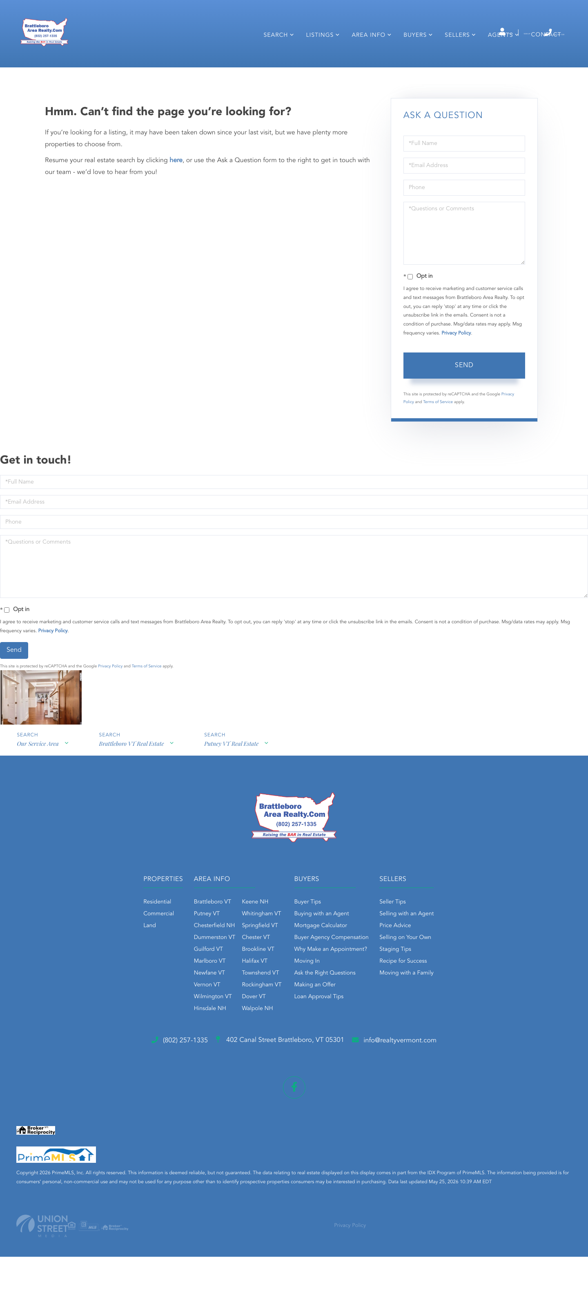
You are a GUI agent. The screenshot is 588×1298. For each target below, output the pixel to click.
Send (464, 414)
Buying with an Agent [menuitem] (321, 964)
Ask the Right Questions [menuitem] (325, 1023)
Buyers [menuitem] (411, 56)
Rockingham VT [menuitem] (236, 1035)
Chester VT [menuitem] (230, 987)
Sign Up (486, 33)
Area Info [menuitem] (365, 56)
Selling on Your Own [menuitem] (431, 987)
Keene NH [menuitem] (229, 952)
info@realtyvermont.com (432, 1091)
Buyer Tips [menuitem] (307, 952)
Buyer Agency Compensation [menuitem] (331, 987)
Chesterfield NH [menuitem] (188, 976)
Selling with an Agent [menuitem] (432, 964)
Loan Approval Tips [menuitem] (319, 1047)
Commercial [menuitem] (106, 964)
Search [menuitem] (272, 56)
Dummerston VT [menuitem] (188, 987)
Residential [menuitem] (105, 952)
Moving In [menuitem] (307, 1011)
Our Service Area (37, 797)
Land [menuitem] (97, 976)
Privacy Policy (456, 382)
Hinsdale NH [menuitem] (184, 1059)
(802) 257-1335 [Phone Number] (534, 32)
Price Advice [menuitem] (421, 976)
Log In (450, 33)
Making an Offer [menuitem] (315, 1035)
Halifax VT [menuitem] (229, 1011)
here (176, 209)
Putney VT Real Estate (235, 797)
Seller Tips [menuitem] (418, 952)
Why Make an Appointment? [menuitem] (330, 999)
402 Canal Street (277, 1092)
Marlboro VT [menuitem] (184, 1011)
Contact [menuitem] (543, 56)
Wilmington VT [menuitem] (187, 1047)
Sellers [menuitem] (453, 56)
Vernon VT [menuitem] (181, 1035)
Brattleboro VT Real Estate (132, 797)
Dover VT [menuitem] (228, 1047)
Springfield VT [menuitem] (234, 976)
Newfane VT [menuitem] (183, 1023)
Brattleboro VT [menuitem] (186, 952)
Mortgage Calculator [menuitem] (320, 976)
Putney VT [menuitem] (181, 964)
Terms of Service (438, 451)
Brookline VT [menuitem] (232, 999)
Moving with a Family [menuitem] (432, 1023)
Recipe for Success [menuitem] (429, 1011)
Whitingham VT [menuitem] (235, 964)
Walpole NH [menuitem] (231, 1059)
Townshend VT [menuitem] (234, 1023)
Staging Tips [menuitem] (421, 999)
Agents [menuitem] (497, 56)
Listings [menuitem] (316, 56)
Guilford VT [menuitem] (182, 999)
